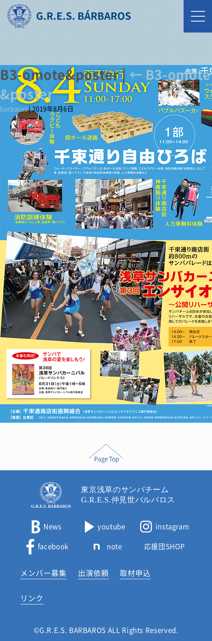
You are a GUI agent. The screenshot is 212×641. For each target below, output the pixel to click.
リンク (31, 598)
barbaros (13, 109)
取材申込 (135, 573)
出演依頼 (93, 573)
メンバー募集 (43, 573)
